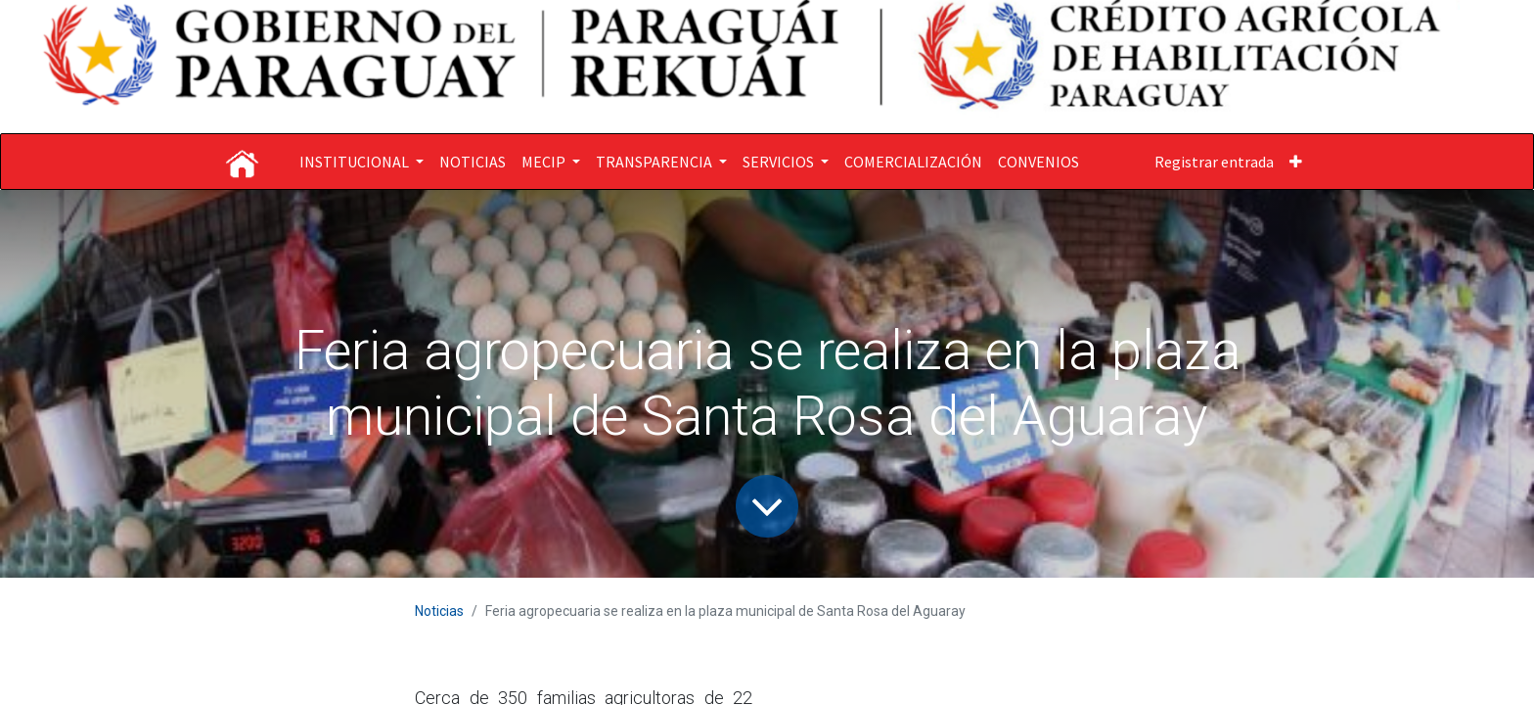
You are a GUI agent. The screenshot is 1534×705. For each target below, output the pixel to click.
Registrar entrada (1214, 161)
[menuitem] (472, 161)
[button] (1296, 161)
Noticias (439, 611)
